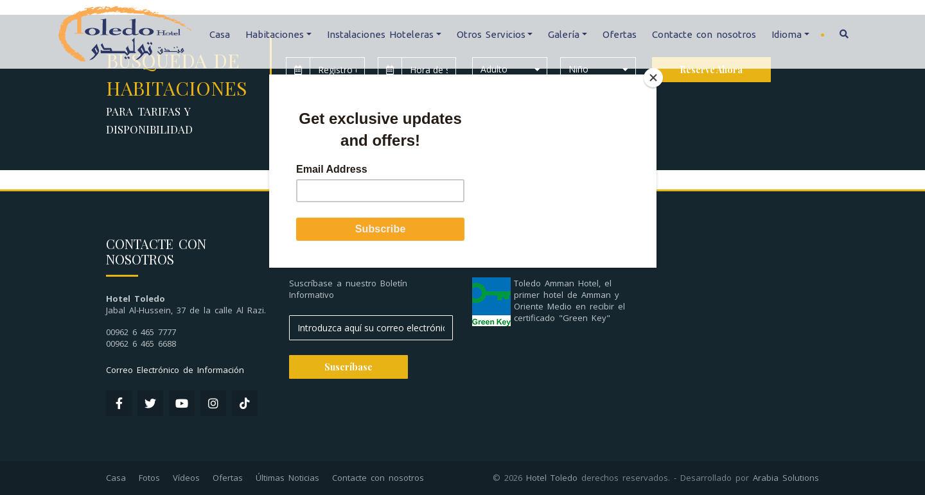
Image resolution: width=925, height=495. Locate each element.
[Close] (653, 77)
